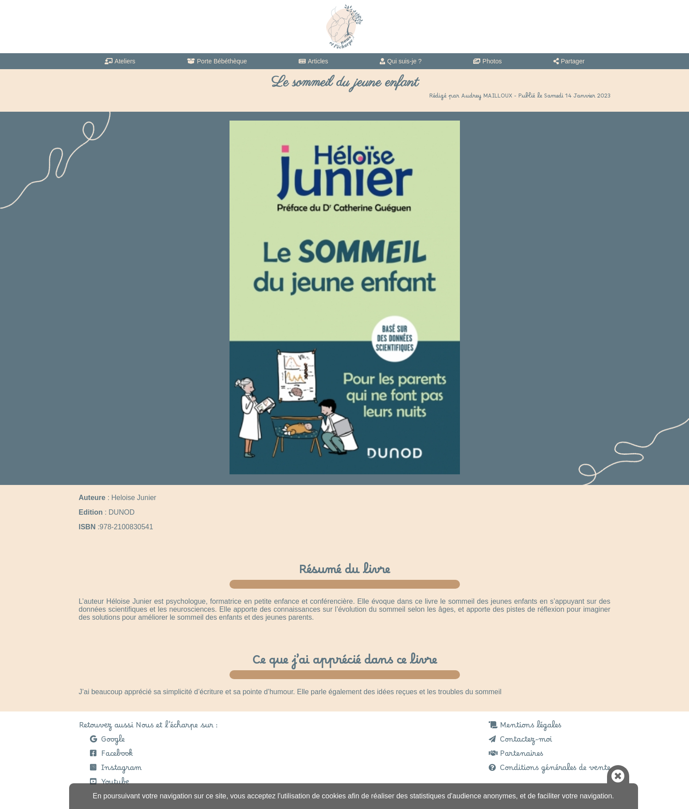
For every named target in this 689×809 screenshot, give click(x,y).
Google (113, 742)
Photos (492, 61)
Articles (318, 61)
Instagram (121, 770)
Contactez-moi (526, 742)
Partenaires (521, 756)
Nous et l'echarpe (344, 26)
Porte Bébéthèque (222, 61)
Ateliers (125, 61)
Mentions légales (530, 727)
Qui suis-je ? (404, 61)
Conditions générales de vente (555, 770)
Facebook (117, 756)
